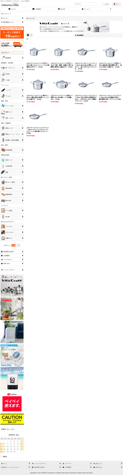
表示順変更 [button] (79, 35)
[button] (110, 9)
